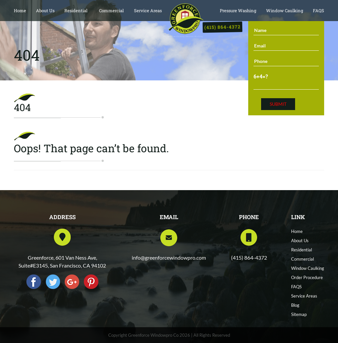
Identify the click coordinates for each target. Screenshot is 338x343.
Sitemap (299, 314)
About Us (45, 11)
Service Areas (148, 11)
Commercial (111, 11)
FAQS (318, 11)
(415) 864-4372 (222, 27)
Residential (75, 11)
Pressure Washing (238, 11)
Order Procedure (307, 277)
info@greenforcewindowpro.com (169, 257)
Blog (295, 305)
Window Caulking (284, 11)
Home (20, 11)
